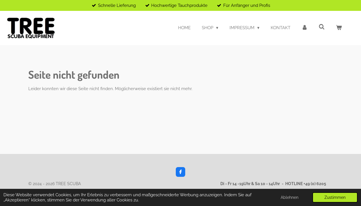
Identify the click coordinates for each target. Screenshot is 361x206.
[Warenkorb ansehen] (338, 28)
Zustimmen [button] (335, 197)
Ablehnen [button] (289, 197)
